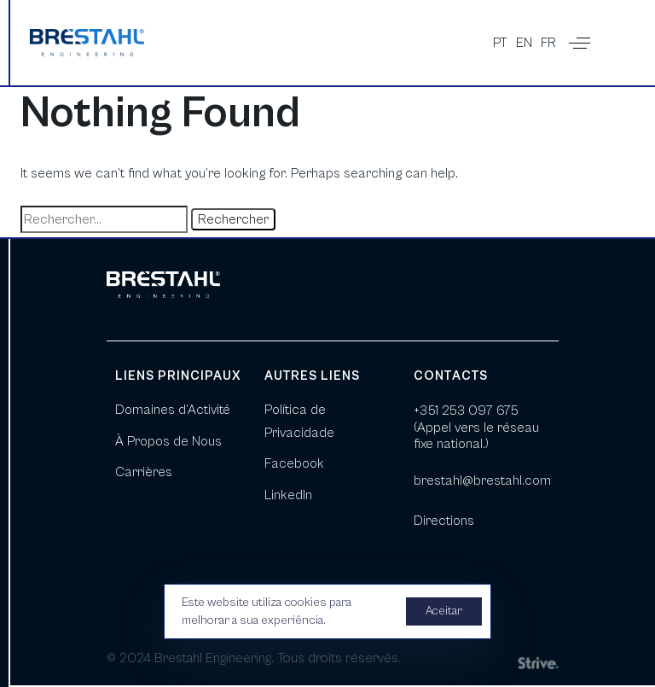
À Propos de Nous (168, 441)
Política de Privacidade (299, 421)
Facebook (294, 463)
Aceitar (444, 611)
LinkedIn (288, 495)
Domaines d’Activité (172, 409)
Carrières (143, 472)
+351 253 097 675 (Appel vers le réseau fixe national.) (476, 427)
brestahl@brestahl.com (482, 480)
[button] (579, 43)
